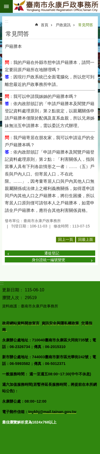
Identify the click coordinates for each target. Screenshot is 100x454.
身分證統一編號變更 (48, 260)
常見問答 (85, 25)
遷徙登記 (51, 253)
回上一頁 (65, 239)
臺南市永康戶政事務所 (56, 6)
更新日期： (12, 290)
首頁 (44, 25)
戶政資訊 (63, 25)
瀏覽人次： (12, 297)
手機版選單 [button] (6, 6)
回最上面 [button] (85, 239)
